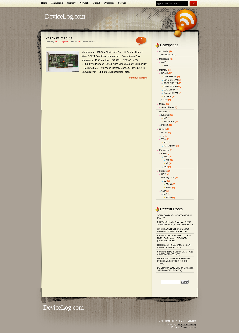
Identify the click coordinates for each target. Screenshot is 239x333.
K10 (167, 160)
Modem (164, 125)
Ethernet (165, 115)
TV (162, 136)
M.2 (165, 194)
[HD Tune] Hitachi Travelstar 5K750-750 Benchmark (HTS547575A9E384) (175, 223)
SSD (163, 191)
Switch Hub (168, 121)
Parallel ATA (167, 54)
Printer (164, 132)
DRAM (164, 73)
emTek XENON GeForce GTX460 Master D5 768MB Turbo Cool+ (173, 230)
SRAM (164, 99)
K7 (167, 163)
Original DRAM (170, 93)
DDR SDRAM (170, 76)
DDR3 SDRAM (170, 83)
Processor (109, 3)
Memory (71, 3)
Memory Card (167, 177)
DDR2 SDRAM (170, 80)
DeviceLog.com (65, 16)
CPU (163, 153)
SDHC (169, 184)
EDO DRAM (169, 89)
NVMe (169, 197)
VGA (163, 139)
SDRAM (167, 96)
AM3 (165, 65)
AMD (163, 62)
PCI (79, 42)
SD (164, 181)
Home (44, 3)
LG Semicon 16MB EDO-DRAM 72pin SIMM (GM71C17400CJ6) (175, 269)
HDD (163, 174)
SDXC (169, 187)
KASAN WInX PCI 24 (59, 38)
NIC (165, 118)
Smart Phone (167, 107)
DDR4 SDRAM (170, 86)
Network (84, 3)
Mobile (162, 104)
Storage (122, 3)
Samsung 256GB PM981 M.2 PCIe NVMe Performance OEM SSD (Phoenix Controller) (174, 238)
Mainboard (57, 3)
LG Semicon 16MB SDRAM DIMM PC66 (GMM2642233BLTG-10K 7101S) (173, 261)
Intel (165, 166)
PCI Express (169, 145)
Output (96, 3)
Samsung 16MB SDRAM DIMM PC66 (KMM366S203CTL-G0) (175, 252)
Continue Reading (138, 78)
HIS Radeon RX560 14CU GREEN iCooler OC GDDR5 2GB (174, 246)
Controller (163, 51)
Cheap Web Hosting (186, 324)
